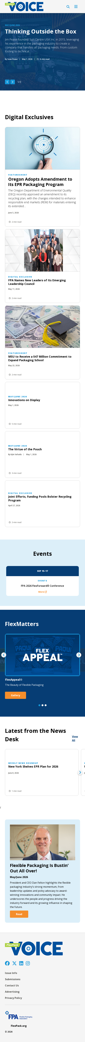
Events (42, 580)
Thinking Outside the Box (40, 31)
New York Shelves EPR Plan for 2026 (33, 766)
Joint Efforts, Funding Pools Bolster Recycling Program (40, 498)
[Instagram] (28, 963)
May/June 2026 (12, 25)
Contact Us (12, 985)
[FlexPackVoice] (24, 6)
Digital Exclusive (20, 277)
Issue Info (11, 973)
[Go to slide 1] (39, 705)
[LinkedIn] (21, 963)
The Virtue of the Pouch (25, 449)
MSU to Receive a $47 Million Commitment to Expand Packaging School (40, 358)
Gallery (15, 695)
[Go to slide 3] (46, 705)
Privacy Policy (13, 998)
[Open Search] (68, 7)
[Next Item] (12, 82)
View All (75, 738)
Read (19, 914)
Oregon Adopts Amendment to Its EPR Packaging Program (40, 181)
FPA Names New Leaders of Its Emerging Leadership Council (37, 282)
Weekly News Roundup (23, 763)
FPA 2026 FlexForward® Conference (42, 586)
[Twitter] (14, 963)
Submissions (12, 979)
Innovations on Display (24, 400)
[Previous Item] (7, 82)
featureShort (17, 175)
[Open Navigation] (76, 6)
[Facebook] (7, 963)
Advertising (12, 991)
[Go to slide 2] (42, 705)
